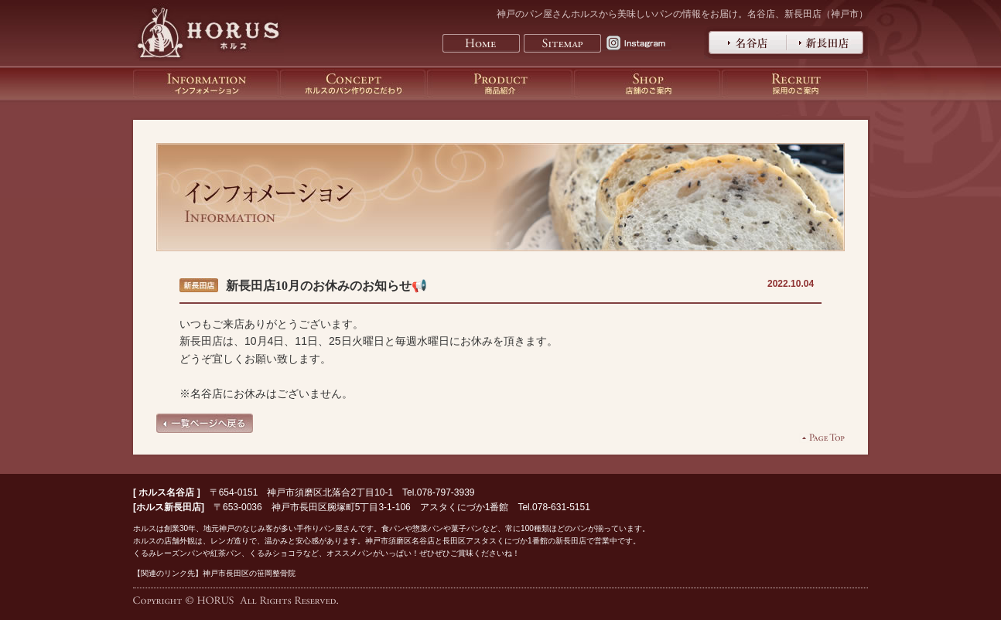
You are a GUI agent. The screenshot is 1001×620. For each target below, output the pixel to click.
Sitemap (562, 43)
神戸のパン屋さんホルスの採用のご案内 (795, 84)
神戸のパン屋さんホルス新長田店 (827, 42)
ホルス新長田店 (168, 507)
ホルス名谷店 (166, 492)
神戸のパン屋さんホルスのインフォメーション (205, 84)
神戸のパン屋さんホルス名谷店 (745, 42)
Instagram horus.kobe (639, 43)
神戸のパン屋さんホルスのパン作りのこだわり (352, 84)
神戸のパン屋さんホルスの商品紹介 (499, 84)
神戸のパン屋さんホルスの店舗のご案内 (647, 84)
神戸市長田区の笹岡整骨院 (249, 573)
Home (481, 43)
